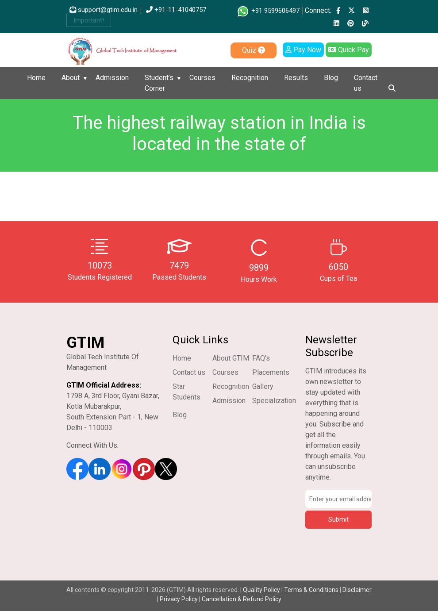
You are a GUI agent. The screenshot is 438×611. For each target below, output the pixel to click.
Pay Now (303, 50)
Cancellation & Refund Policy (241, 599)
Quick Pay (348, 50)
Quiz (253, 50)
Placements (270, 372)
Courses (202, 77)
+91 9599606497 (268, 11)
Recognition (249, 77)
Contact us (365, 82)
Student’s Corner (159, 82)
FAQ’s (261, 358)
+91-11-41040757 (176, 10)
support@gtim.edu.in (103, 10)
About (70, 77)
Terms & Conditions (311, 589)
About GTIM (230, 358)
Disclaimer (357, 589)
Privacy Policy (179, 599)
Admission (112, 77)
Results (296, 77)
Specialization (274, 400)
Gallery (262, 386)
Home (36, 77)
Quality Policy (262, 589)
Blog (331, 77)
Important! (88, 20)
